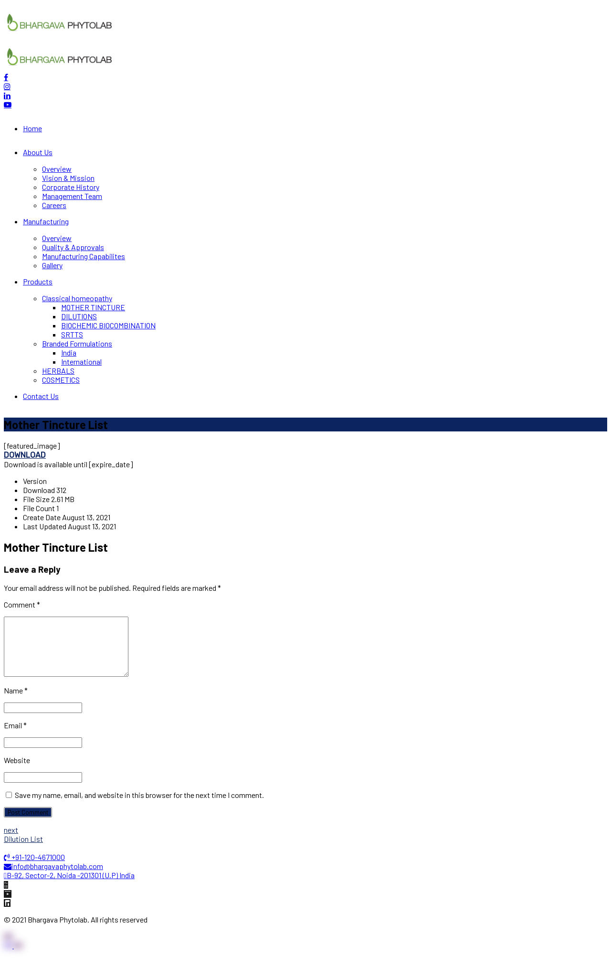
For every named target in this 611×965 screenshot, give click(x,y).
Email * (15, 736)
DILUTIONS (79, 316)
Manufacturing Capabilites (83, 256)
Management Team (72, 195)
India (68, 352)
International (81, 361)
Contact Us (41, 395)
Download (25, 455)
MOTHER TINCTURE (93, 307)
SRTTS (72, 334)
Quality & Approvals (73, 247)
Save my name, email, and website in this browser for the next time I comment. (139, 806)
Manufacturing (46, 221)
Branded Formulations (77, 343)
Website (17, 771)
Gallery (52, 265)
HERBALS (58, 370)
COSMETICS (61, 379)
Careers (54, 205)
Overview (57, 168)
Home (32, 128)
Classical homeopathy (77, 298)
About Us (38, 152)
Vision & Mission (68, 177)
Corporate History (70, 186)
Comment (22, 604)
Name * (16, 701)
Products (38, 281)
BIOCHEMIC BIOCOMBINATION (108, 325)
